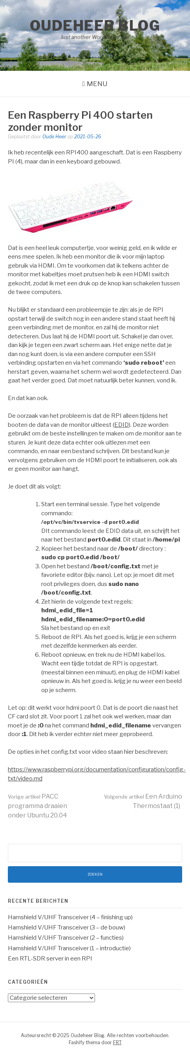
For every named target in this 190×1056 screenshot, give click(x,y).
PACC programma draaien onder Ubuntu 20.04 (37, 806)
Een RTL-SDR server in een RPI (50, 958)
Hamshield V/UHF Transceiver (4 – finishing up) (70, 917)
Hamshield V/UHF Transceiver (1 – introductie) (69, 948)
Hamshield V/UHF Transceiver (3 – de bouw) (66, 927)
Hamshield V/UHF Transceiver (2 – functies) (66, 937)
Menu (97, 84)
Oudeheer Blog (95, 25)
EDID (121, 424)
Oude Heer (54, 137)
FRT (117, 1042)
